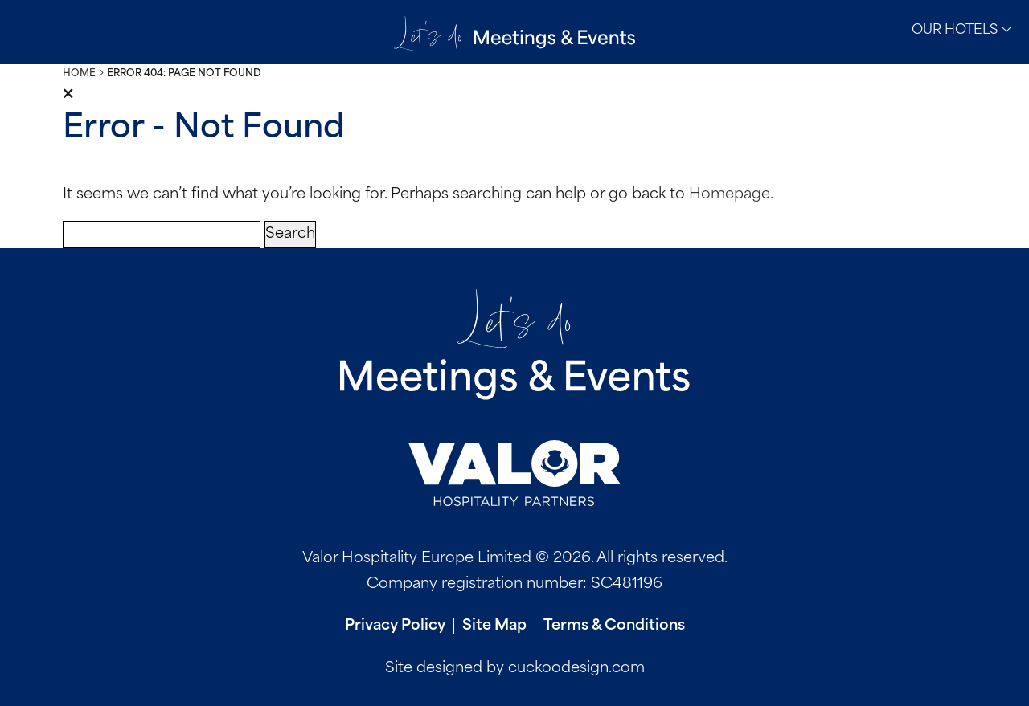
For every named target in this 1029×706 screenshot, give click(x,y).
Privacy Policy (395, 626)
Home (79, 74)
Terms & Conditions (614, 626)
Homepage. (731, 194)
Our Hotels (962, 29)
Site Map (494, 626)
